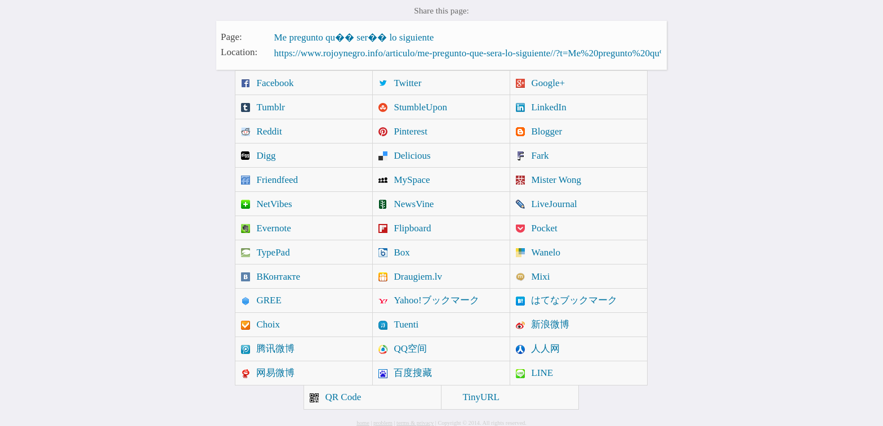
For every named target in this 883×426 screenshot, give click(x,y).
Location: (239, 52)
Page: (231, 36)
